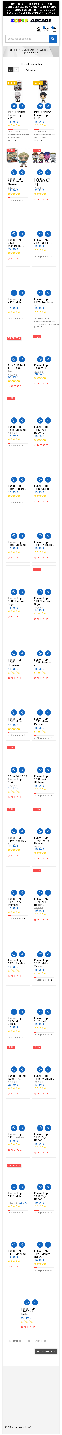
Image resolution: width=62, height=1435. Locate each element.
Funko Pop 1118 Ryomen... (44, 1077)
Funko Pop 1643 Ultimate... (15, 662)
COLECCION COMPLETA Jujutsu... (42, 181)
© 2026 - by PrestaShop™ (18, 1427)
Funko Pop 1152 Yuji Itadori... (41, 1196)
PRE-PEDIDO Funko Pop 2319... (42, 115)
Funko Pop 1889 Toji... (41, 367)
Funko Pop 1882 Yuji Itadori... (41, 429)
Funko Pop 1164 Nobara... (17, 839)
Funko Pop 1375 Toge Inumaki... (15, 902)
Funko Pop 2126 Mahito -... (16, 302)
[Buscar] (31, 39)
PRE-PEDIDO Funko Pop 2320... (16, 115)
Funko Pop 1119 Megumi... (18, 1252)
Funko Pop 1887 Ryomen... (44, 543)
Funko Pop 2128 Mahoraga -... (16, 243)
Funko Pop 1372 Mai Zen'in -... (15, 1021)
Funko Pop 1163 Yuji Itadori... (28, 1311)
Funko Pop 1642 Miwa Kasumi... (41, 721)
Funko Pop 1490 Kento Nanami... (41, 840)
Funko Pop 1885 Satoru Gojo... (16, 601)
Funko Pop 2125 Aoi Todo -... (43, 302)
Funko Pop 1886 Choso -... (44, 487)
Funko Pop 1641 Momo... (16, 720)
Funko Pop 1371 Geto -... (43, 1019)
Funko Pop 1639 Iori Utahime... (41, 779)
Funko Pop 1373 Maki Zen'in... (41, 963)
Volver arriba (46, 1351)
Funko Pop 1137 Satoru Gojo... (42, 601)
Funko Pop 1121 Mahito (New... (42, 1254)
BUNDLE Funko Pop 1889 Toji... (17, 368)
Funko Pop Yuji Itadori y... (17, 1077)
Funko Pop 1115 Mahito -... (16, 1196)
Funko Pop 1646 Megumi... (18, 428)
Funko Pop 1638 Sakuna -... (42, 662)
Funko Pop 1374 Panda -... (17, 962)
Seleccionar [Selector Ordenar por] (40, 70)
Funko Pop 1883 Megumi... (18, 543)
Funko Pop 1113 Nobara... (17, 1136)
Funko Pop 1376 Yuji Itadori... (41, 902)
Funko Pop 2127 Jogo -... (43, 241)
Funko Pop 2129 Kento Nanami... (15, 181)
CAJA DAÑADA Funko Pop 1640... (17, 779)
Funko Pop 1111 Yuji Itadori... (41, 1137)
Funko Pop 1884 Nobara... (17, 487)
